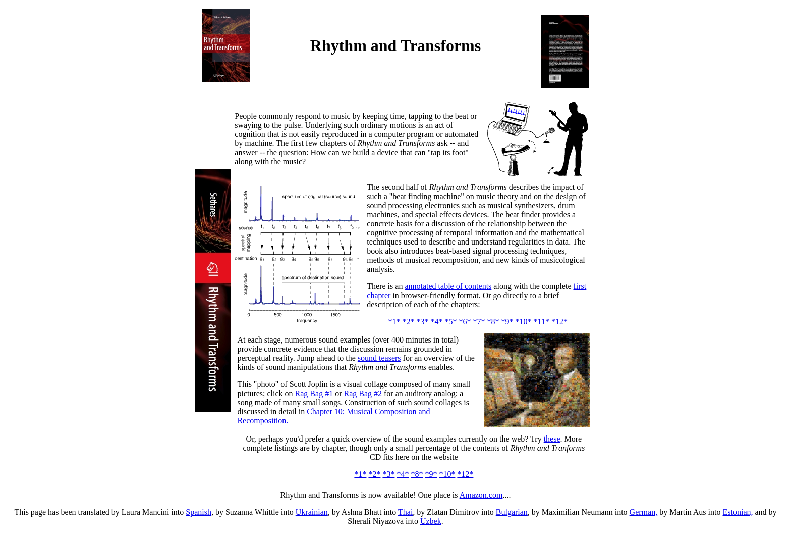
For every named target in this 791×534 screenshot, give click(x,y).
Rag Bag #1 (314, 393)
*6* (465, 321)
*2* (409, 321)
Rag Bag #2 (363, 393)
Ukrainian (312, 512)
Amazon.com (481, 495)
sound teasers (379, 358)
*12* (559, 321)
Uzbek (430, 521)
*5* (451, 321)
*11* (541, 321)
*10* (524, 321)
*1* (394, 321)
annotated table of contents (448, 286)
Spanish (198, 512)
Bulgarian (512, 512)
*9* (507, 321)
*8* (493, 321)
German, (644, 512)
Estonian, (737, 512)
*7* (479, 321)
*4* (437, 321)
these (552, 438)
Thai (405, 512)
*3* (423, 321)
